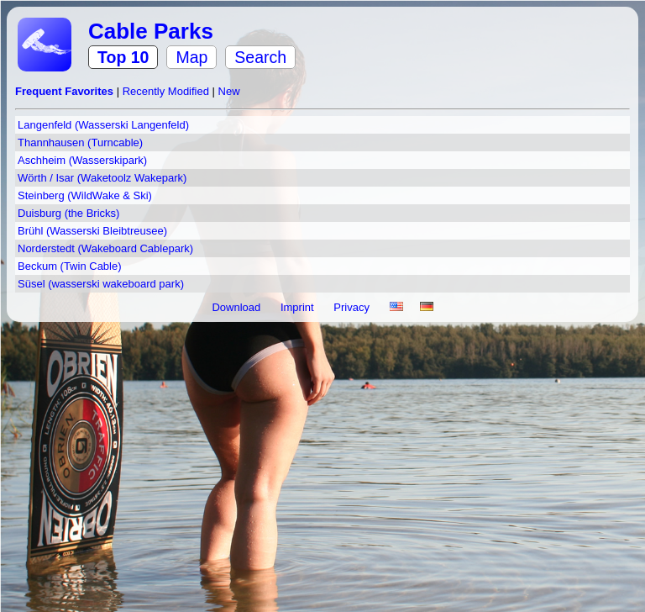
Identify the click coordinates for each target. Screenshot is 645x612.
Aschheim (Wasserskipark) (82, 160)
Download (237, 307)
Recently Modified (167, 91)
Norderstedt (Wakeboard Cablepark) (105, 248)
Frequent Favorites (66, 91)
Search (260, 57)
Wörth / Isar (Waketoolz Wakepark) (102, 177)
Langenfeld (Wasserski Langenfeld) (103, 125)
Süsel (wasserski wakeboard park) (101, 283)
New (229, 91)
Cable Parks (150, 31)
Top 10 (123, 57)
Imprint (299, 307)
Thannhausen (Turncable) (80, 142)
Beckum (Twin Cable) (70, 266)
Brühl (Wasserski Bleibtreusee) (92, 230)
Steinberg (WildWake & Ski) (85, 195)
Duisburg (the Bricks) (68, 213)
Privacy (352, 307)
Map (191, 57)
